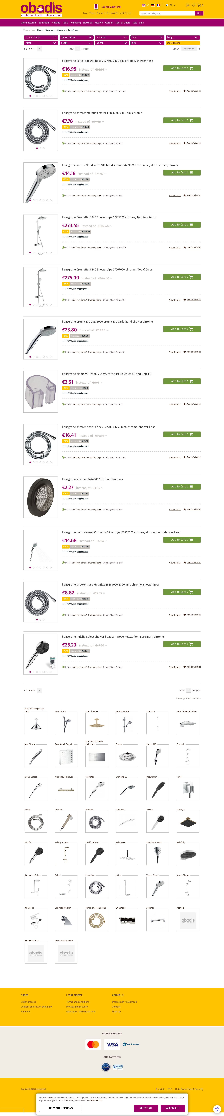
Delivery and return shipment (36, 1006)
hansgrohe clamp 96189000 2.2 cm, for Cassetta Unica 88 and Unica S (106, 374)
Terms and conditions (77, 1001)
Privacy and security (77, 1006)
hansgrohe (73, 30)
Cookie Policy (95, 1100)
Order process (28, 1001)
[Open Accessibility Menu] (217, 1109)
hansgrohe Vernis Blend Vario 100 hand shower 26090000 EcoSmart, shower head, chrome (120, 165)
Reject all (146, 1108)
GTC (169, 1089)
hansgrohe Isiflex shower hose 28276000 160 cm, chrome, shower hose (107, 61)
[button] (171, 5)
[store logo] (41, 9)
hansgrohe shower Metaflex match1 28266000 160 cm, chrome (102, 113)
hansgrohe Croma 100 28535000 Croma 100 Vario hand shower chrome (107, 322)
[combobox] (167, 13)
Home (40, 30)
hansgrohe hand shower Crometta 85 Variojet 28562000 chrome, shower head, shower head (121, 532)
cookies (49, 1097)
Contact (116, 1006)
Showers (61, 30)
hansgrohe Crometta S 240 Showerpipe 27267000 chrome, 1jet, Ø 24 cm (107, 270)
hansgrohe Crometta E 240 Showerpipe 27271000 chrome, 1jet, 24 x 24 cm (109, 217)
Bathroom (50, 30)
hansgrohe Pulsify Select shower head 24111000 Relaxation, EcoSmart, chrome (113, 637)
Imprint (160, 1089)
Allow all (172, 1108)
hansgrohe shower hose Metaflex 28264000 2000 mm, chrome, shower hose (111, 585)
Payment (25, 1011)
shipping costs (82, 80)
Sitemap (116, 1011)
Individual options (60, 1108)
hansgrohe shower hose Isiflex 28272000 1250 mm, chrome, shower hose (108, 427)
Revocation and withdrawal (80, 1011)
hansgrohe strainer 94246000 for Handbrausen (92, 479)
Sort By (176, 48)
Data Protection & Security (189, 1089)
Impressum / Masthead (124, 1001)
